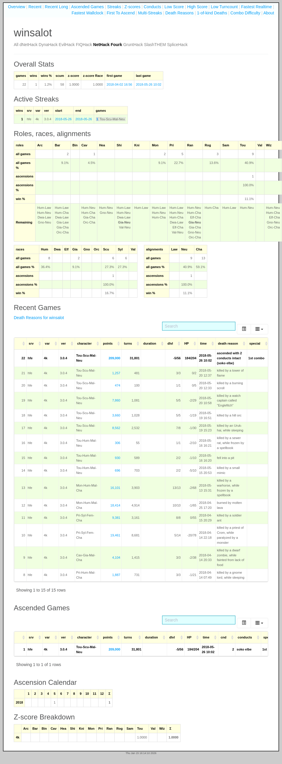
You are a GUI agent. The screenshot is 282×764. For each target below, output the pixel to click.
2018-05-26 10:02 (149, 84)
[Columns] (259, 329)
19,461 (115, 535)
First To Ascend (121, 13)
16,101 (115, 487)
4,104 (116, 557)
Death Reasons (179, 13)
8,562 (116, 428)
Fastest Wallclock (87, 13)
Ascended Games (87, 6)
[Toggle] (244, 329)
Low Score (174, 6)
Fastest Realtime (256, 6)
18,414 (115, 505)
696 (117, 470)
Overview (16, 6)
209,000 (114, 358)
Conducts (152, 6)
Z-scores (132, 6)
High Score (197, 6)
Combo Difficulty (245, 13)
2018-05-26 (63, 119)
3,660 (116, 415)
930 (117, 458)
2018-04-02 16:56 (119, 84)
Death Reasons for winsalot (39, 317)
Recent (34, 6)
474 (117, 385)
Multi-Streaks (150, 13)
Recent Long (56, 6)
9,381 (116, 517)
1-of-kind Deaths (212, 13)
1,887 (116, 575)
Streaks (114, 6)
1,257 (116, 373)
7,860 (116, 400)
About (268, 13)
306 (117, 443)
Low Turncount (224, 6)
